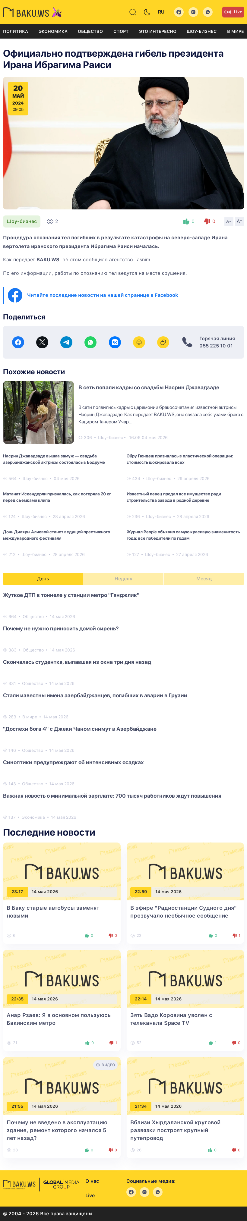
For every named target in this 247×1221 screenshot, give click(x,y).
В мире (235, 31)
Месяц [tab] (204, 579)
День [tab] (43, 579)
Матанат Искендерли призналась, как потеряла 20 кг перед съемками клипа (57, 497)
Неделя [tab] (123, 579)
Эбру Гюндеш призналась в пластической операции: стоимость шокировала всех (180, 459)
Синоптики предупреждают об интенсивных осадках (73, 762)
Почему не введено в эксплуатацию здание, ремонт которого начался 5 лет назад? (57, 1130)
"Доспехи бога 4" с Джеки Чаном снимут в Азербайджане (80, 729)
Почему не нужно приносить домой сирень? (61, 628)
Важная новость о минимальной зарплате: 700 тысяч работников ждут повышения (112, 796)
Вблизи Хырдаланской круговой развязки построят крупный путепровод (175, 1130)
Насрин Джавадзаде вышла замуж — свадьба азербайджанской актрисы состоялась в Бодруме (54, 459)
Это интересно (157, 31)
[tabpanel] (123, 706)
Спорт (120, 31)
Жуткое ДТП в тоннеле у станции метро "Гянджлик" (71, 595)
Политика (15, 31)
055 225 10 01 (216, 346)
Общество (90, 31)
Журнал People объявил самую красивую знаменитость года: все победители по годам (183, 535)
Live (233, 12)
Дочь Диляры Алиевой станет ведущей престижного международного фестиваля (56, 535)
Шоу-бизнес (202, 31)
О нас (92, 1181)
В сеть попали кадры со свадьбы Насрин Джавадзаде (148, 387)
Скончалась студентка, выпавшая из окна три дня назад (77, 662)
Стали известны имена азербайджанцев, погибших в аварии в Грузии (95, 695)
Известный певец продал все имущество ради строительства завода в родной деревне (174, 497)
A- (229, 221)
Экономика (53, 31)
